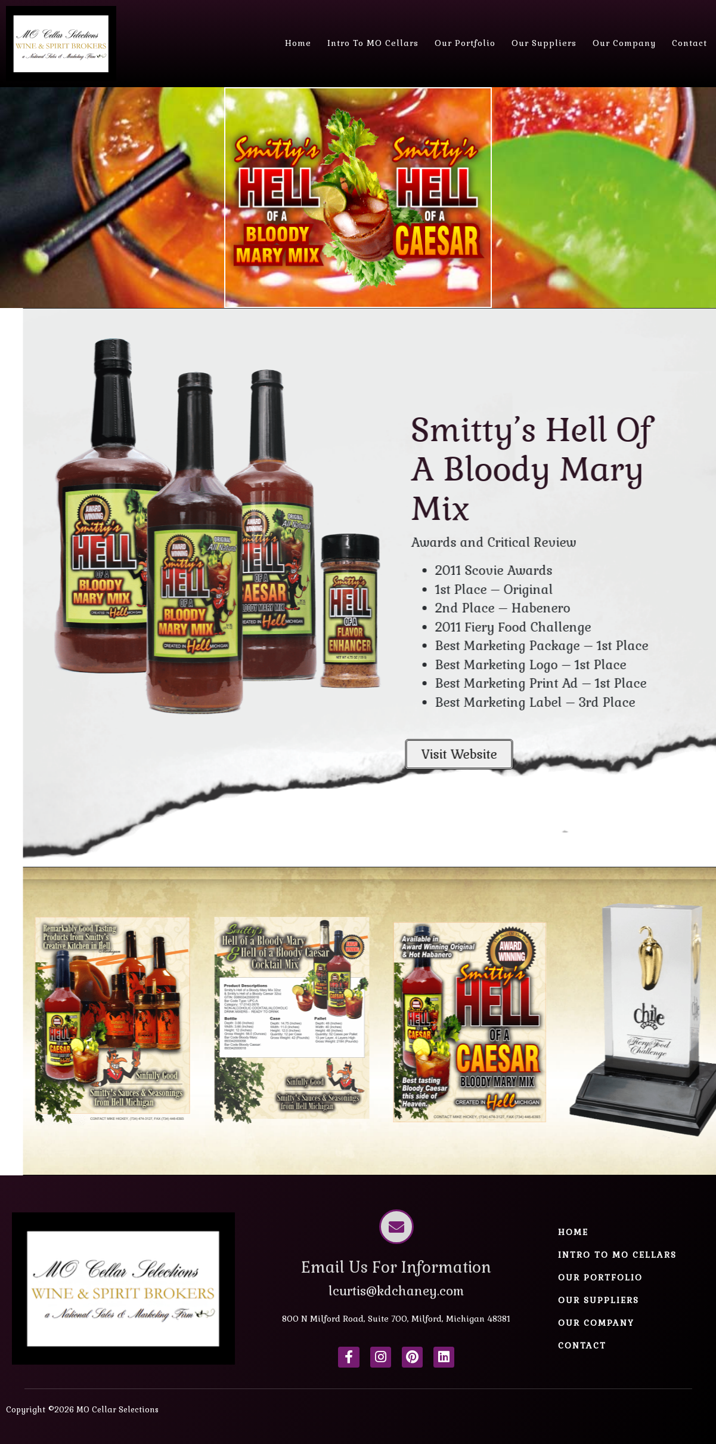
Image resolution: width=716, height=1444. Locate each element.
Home (298, 43)
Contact (689, 43)
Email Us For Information (396, 1267)
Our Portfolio (465, 43)
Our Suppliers (544, 43)
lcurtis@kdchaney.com (396, 1291)
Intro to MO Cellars (373, 43)
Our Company (624, 43)
